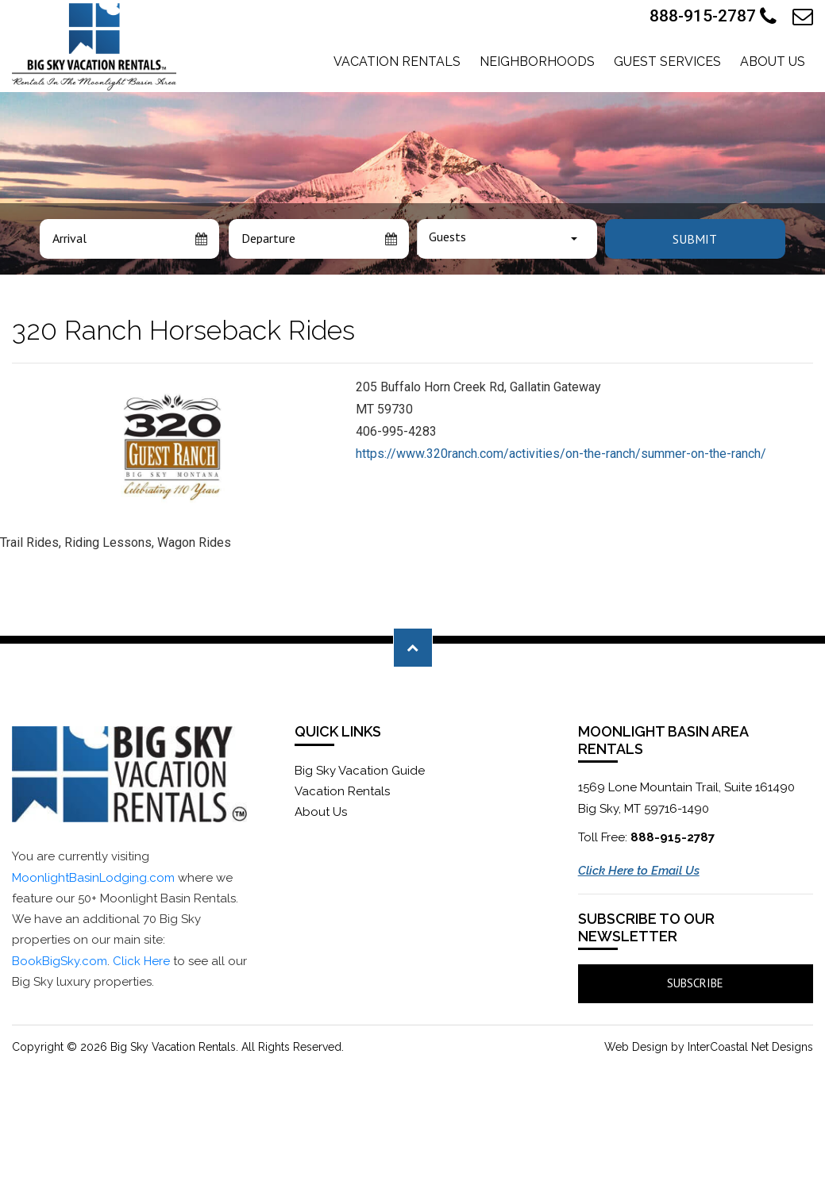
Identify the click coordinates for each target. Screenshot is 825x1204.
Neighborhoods (537, 61)
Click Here (141, 961)
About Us (772, 61)
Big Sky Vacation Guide (360, 771)
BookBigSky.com (59, 961)
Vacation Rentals (397, 61)
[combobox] (507, 239)
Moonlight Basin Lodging (94, 46)
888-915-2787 (713, 16)
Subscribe (695, 983)
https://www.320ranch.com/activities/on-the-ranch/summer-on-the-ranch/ (561, 453)
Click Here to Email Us (639, 871)
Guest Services (667, 61)
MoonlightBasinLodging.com (93, 878)
